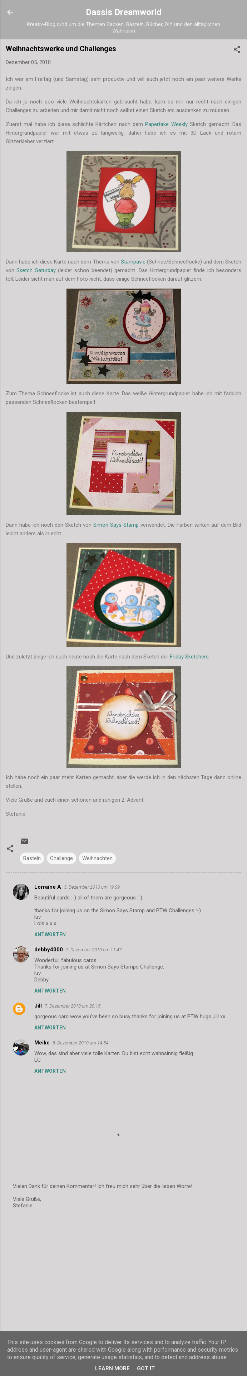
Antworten (50, 934)
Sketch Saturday (35, 270)
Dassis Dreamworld (124, 12)
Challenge (61, 858)
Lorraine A (47, 887)
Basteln (32, 858)
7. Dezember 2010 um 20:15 (72, 1006)
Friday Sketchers (189, 656)
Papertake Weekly (166, 124)
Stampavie (133, 262)
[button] (237, 50)
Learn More (112, 1368)
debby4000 (48, 949)
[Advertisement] (123, 1271)
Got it (146, 1368)
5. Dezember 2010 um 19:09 (92, 887)
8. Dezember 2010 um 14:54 (80, 1043)
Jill (38, 1006)
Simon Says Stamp (116, 525)
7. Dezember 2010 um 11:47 (94, 949)
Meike (42, 1042)
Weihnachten (97, 858)
